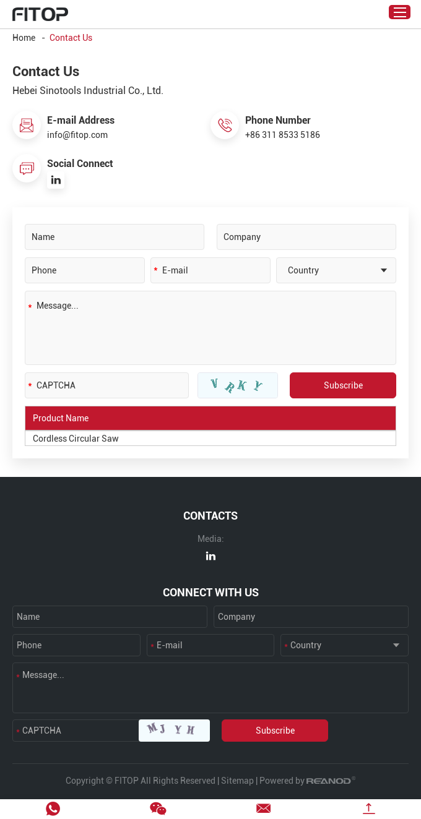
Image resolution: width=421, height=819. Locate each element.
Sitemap (237, 781)
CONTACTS (210, 515)
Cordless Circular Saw (76, 439)
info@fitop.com (77, 135)
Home (23, 38)
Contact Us (71, 38)
